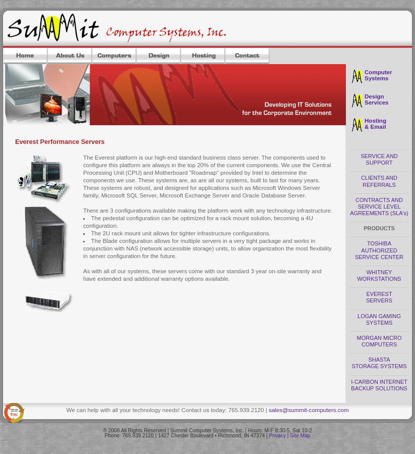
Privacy (277, 435)
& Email (375, 127)
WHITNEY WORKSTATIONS (379, 275)
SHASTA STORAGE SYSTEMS (379, 363)
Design (374, 96)
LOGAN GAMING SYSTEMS (379, 319)
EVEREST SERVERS (379, 297)
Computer (378, 72)
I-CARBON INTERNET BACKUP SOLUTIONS (379, 385)
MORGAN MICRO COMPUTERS (379, 341)
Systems (377, 78)
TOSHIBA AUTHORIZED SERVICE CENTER (379, 250)
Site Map (300, 435)
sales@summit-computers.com (309, 410)
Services (377, 102)
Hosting (375, 121)
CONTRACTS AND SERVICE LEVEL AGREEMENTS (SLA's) (379, 206)
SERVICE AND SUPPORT (379, 159)
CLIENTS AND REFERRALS (379, 181)
